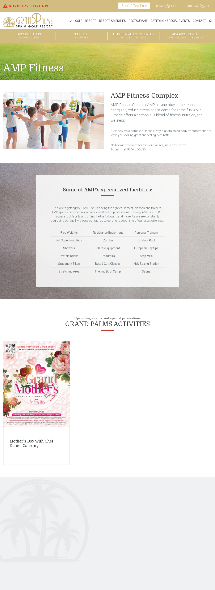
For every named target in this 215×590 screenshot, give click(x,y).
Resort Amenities (112, 20)
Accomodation (29, 36)
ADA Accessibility (186, 36)
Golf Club (81, 36)
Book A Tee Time (134, 6)
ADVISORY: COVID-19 (28, 6)
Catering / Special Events (170, 20)
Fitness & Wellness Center (134, 36)
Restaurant (138, 20)
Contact (199, 20)
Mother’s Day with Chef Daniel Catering (31, 443)
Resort (90, 20)
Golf (78, 20)
